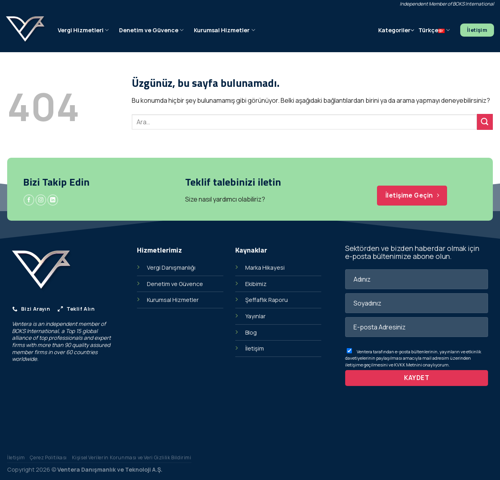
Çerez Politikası (48, 457)
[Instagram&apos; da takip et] (40, 200)
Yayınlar (255, 316)
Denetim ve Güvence (151, 30)
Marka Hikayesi (265, 267)
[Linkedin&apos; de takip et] (52, 200)
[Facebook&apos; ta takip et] (28, 200)
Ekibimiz (256, 284)
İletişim (254, 348)
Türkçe (434, 30)
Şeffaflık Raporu (266, 300)
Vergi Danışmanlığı (171, 267)
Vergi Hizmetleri (83, 30)
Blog (251, 332)
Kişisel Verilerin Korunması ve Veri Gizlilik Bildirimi (131, 457)
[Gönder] (485, 121)
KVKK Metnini (408, 365)
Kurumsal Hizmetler (224, 30)
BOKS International (35, 331)
